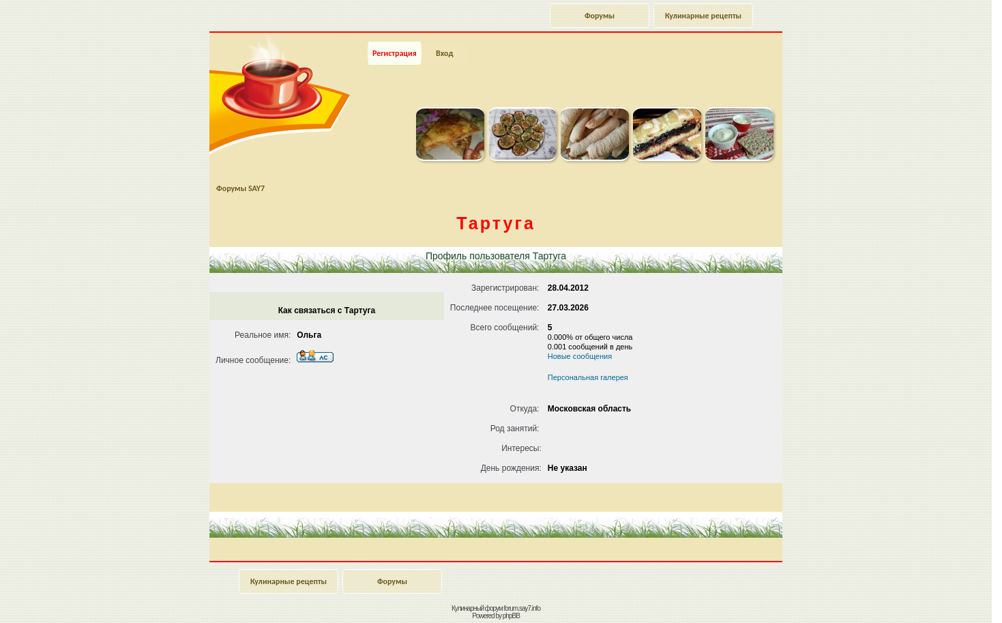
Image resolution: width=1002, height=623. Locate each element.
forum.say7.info (522, 608)
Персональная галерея (588, 377)
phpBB (511, 616)
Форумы (600, 15)
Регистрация (394, 53)
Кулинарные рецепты (703, 15)
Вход (444, 53)
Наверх (944, 598)
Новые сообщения (580, 356)
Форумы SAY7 (240, 188)
